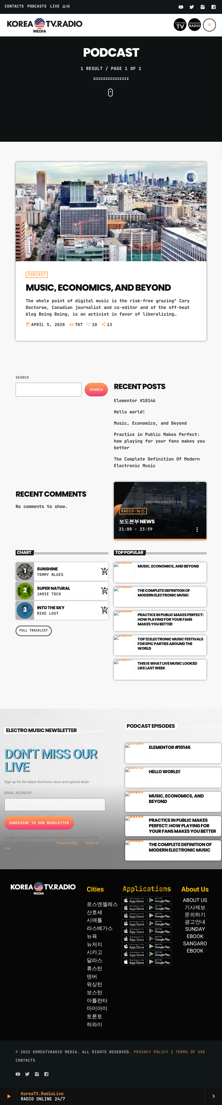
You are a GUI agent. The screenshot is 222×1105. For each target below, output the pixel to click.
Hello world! (129, 412)
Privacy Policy (67, 843)
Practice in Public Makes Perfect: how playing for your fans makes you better (159, 441)
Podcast (37, 274)
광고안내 (195, 922)
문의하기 (195, 915)
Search (22, 377)
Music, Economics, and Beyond (98, 287)
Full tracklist (33, 631)
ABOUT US (195, 900)
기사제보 (195, 908)
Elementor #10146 (135, 401)
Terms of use (190, 1051)
